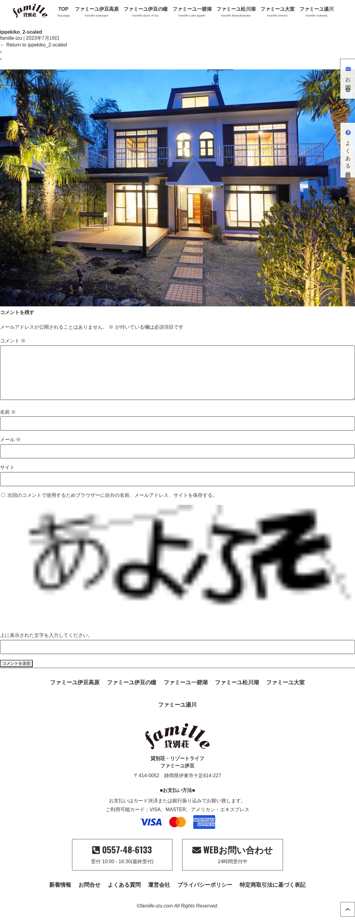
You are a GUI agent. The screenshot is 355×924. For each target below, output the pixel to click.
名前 (8, 421)
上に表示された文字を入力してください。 (46, 645)
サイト (7, 477)
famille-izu (11, 38)
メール (10, 449)
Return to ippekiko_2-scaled (33, 44)
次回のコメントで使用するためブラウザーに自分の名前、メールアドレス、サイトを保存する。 (112, 505)
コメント (13, 340)
